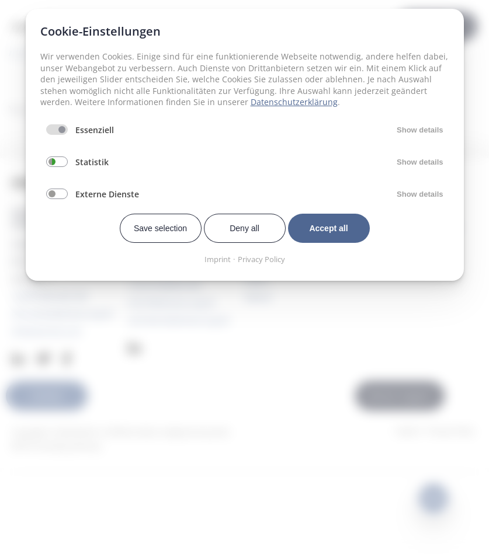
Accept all (328, 228)
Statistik (92, 162)
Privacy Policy (261, 259)
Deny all (244, 228)
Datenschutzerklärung (294, 101)
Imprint (217, 259)
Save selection (160, 228)
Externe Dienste (107, 194)
